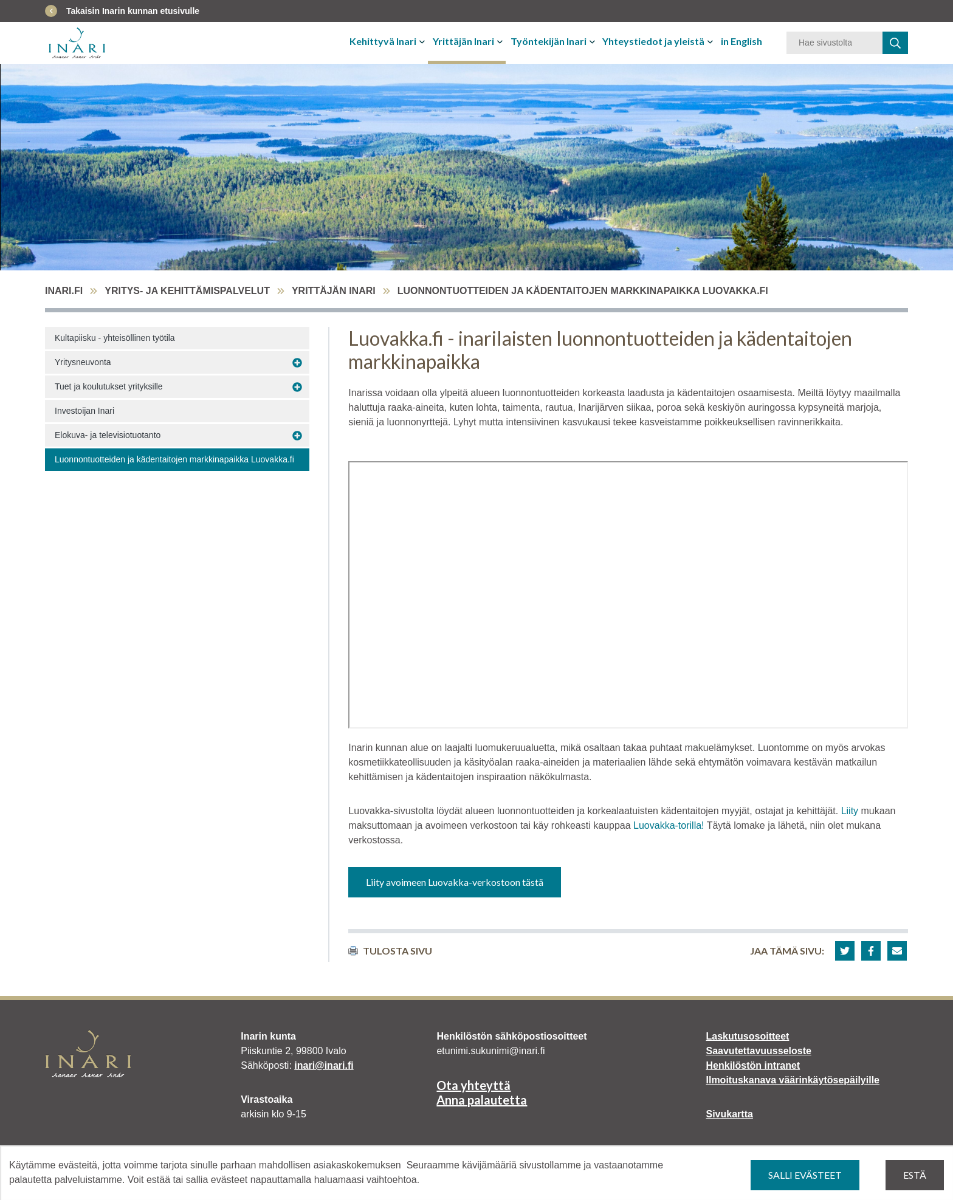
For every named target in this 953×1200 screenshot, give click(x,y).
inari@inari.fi (323, 1065)
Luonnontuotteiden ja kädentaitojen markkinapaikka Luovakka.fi (174, 459)
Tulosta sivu (390, 950)
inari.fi (64, 291)
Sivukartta (729, 1114)
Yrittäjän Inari (463, 41)
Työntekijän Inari (549, 41)
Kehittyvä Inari (382, 41)
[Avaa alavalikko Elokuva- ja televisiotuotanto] (297, 435)
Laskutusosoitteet (748, 1036)
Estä (914, 1175)
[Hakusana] (834, 43)
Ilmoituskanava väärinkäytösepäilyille (792, 1080)
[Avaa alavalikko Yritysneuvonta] (297, 362)
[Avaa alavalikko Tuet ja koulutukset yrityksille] (297, 387)
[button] (845, 951)
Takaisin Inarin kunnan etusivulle (132, 11)
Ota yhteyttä (473, 1085)
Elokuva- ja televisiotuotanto (107, 435)
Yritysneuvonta (83, 362)
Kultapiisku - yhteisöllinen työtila (115, 338)
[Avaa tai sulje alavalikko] (423, 41)
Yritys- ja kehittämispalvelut (187, 291)
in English (741, 41)
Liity (851, 811)
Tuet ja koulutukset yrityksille (109, 386)
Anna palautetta (481, 1099)
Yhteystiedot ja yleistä (653, 41)
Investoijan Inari (84, 411)
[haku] (895, 43)
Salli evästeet (805, 1175)
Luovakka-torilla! (668, 825)
